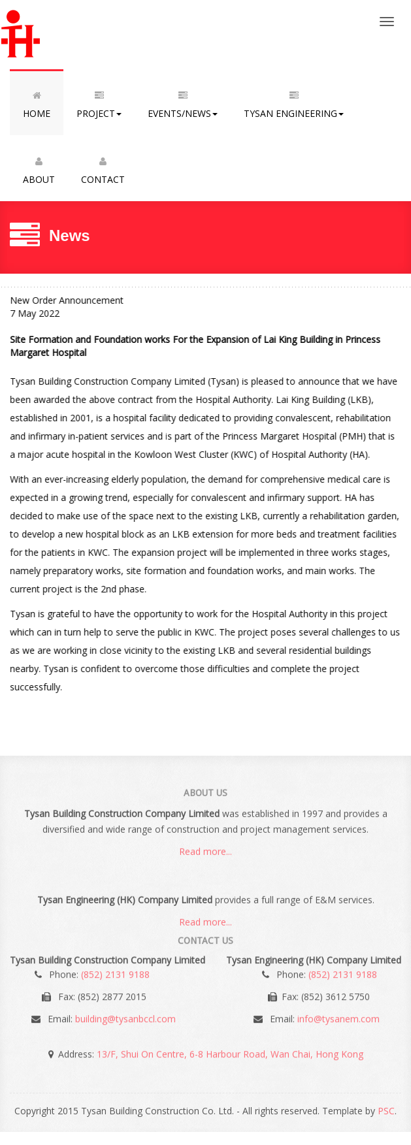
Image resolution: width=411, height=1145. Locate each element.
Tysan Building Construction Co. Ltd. (54, 34)
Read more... (205, 853)
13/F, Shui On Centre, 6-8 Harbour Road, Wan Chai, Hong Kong (230, 1052)
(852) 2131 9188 (115, 972)
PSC (386, 1111)
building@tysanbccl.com (125, 1016)
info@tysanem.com (338, 1016)
